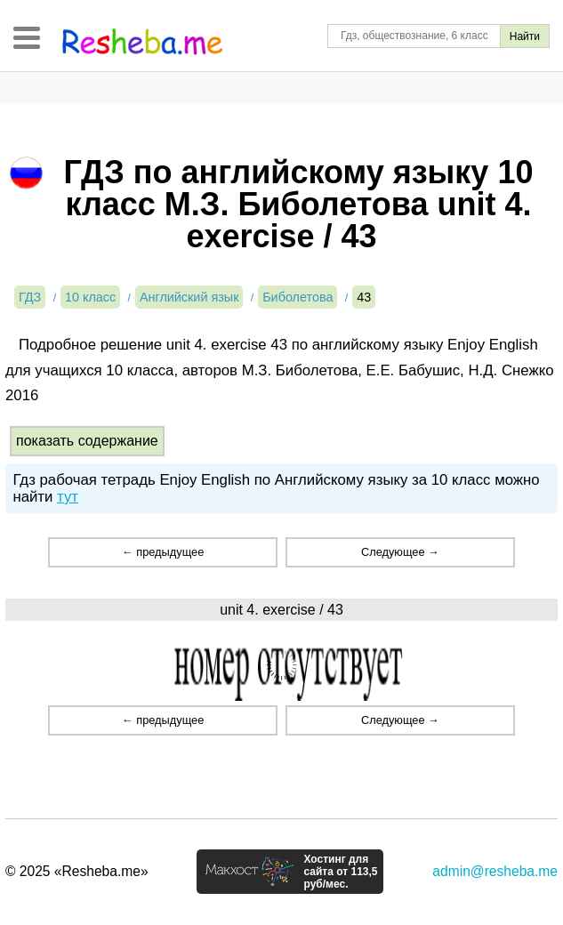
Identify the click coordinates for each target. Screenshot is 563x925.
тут (67, 496)
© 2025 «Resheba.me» (77, 871)
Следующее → (400, 552)
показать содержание (87, 440)
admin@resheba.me (495, 871)
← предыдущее (163, 552)
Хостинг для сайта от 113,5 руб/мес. (340, 871)
